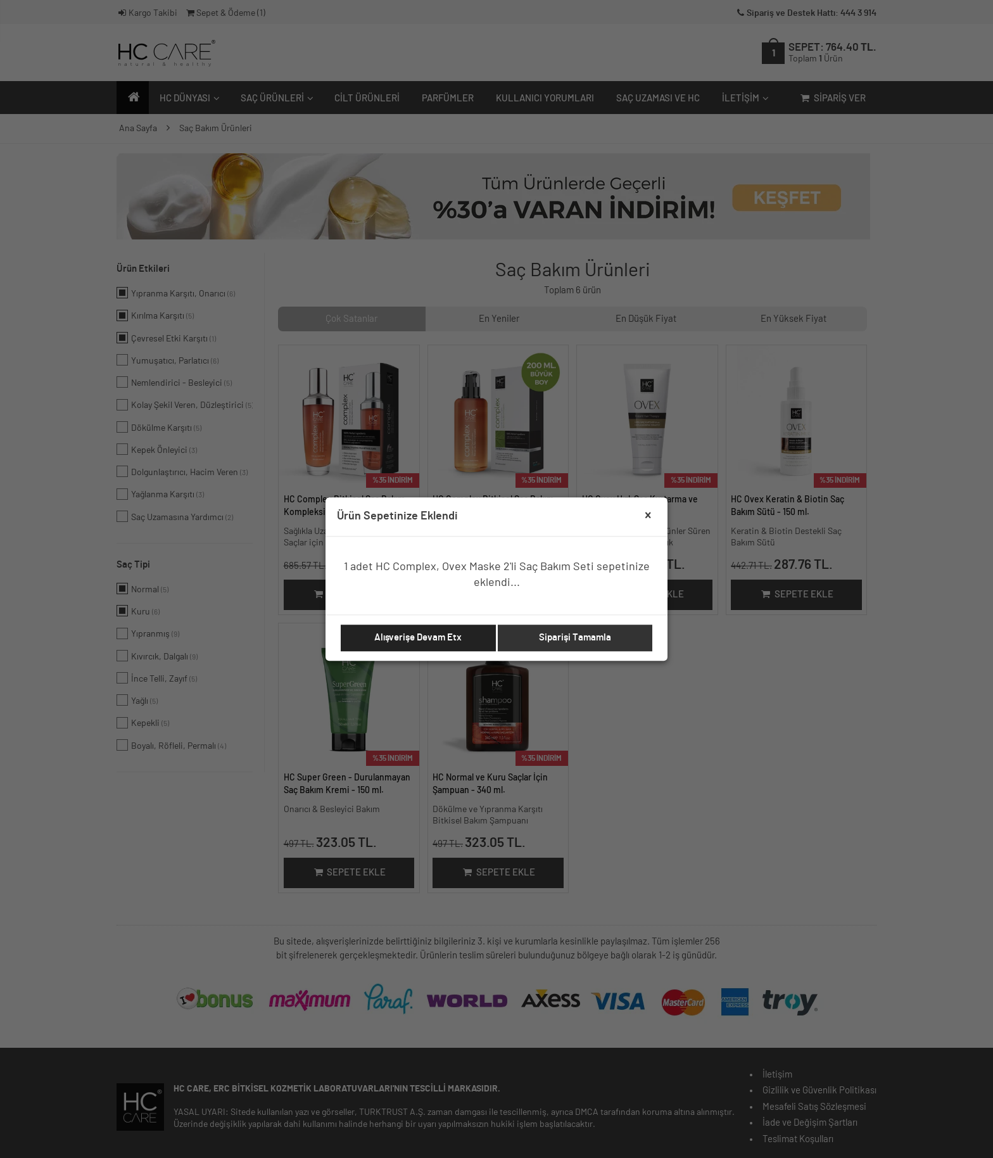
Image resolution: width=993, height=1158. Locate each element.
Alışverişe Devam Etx (418, 637)
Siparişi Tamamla (575, 637)
